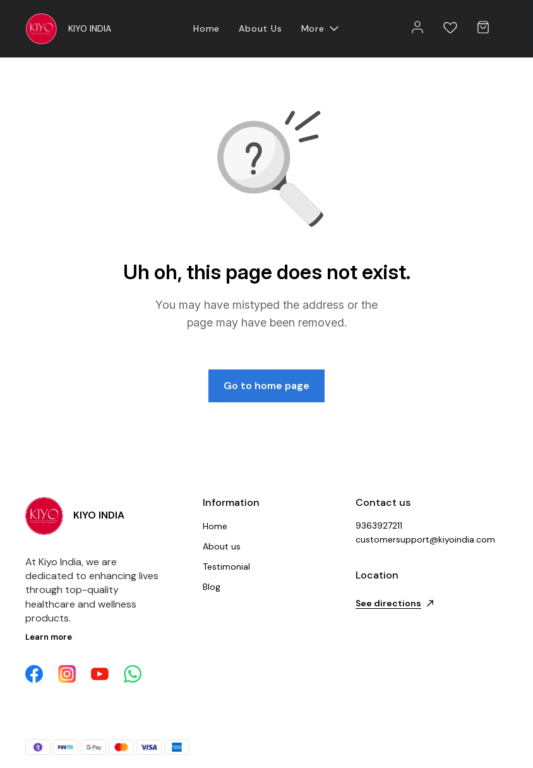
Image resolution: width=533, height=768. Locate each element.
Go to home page (266, 385)
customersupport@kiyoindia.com (425, 539)
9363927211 (379, 525)
